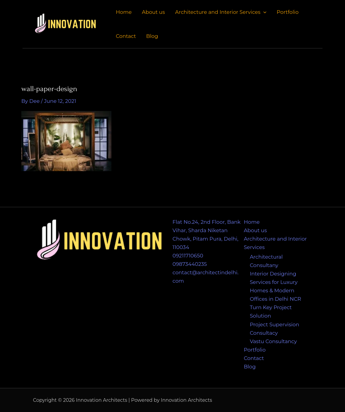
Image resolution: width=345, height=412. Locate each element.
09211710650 (188, 256)
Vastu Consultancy (273, 341)
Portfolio (288, 12)
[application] (263, 12)
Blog (152, 36)
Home (124, 12)
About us (153, 12)
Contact (126, 36)
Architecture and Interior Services (220, 12)
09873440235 (190, 264)
